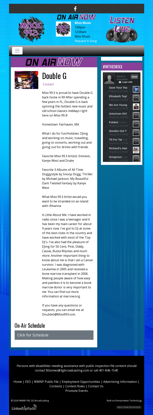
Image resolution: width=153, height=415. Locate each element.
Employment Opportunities (81, 382)
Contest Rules (75, 386)
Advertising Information (120, 382)
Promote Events (76, 391)
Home (18, 382)
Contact (48, 84)
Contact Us (95, 386)
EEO (28, 382)
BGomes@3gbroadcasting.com (67, 370)
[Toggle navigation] (17, 50)
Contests (56, 386)
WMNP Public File (46, 382)
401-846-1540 (108, 370)
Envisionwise (122, 400)
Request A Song (86, 41)
